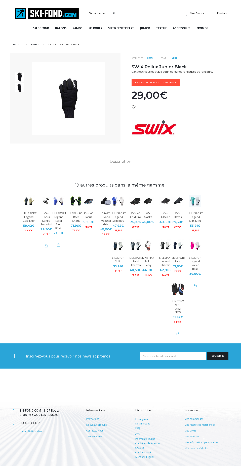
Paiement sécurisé (145, 438)
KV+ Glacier (165, 215)
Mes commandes (193, 418)
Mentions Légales (144, 456)
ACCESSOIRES (181, 28)
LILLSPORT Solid (119, 259)
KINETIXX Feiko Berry (148, 261)
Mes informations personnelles (201, 442)
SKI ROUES (95, 28)
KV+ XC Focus (88, 215)
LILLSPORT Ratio (179, 259)
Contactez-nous (94, 430)
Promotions (92, 418)
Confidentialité (143, 452)
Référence (137, 58)
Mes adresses (191, 436)
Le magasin (141, 419)
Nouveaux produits (96, 424)
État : (164, 58)
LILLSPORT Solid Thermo (136, 261)
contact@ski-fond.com (32, 431)
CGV (137, 434)
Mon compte (191, 410)
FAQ (137, 428)
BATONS (60, 28)
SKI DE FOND (41, 28)
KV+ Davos (178, 215)
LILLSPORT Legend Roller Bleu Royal (59, 220)
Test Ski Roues (94, 436)
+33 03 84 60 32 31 (30, 422)
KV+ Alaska (148, 215)
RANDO (77, 28)
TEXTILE (161, 28)
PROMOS (202, 28)
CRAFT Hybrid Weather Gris (105, 218)
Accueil (17, 44)
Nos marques (142, 423)
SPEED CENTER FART (121, 28)
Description (120, 161)
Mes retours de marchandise (200, 424)
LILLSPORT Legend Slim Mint (196, 217)
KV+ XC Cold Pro (135, 215)
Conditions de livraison (147, 443)
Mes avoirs (190, 430)
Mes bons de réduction (196, 448)
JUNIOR (145, 28)
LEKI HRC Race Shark (76, 217)
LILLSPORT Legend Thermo (166, 261)
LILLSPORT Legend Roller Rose (196, 263)
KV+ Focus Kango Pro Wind (46, 218)
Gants (35, 44)
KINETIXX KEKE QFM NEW (178, 306)
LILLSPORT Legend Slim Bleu (119, 217)
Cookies (139, 447)
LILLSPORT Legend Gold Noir (30, 217)
